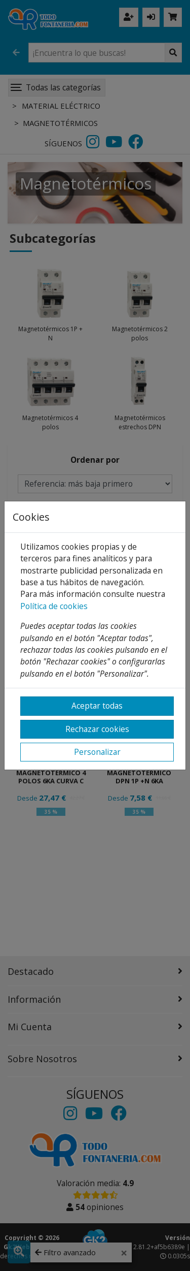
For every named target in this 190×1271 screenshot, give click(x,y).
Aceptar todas (97, 705)
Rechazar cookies (97, 729)
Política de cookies (54, 606)
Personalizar (97, 751)
